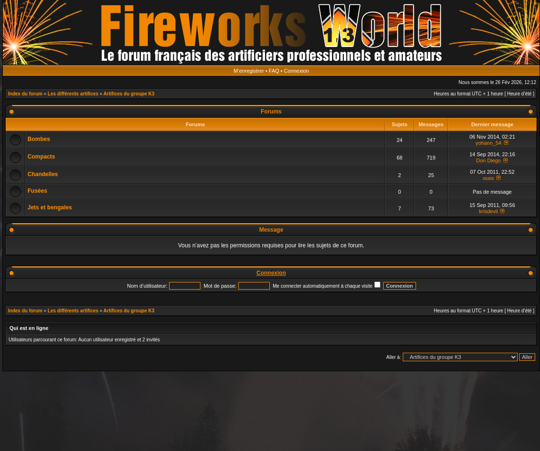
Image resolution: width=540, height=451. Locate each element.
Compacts (41, 156)
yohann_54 (488, 143)
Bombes (39, 139)
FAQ (274, 71)
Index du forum (25, 93)
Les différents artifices (72, 93)
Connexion (296, 71)
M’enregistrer (249, 71)
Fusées (37, 191)
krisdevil (488, 211)
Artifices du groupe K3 (129, 93)
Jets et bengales (50, 207)
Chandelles (43, 174)
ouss (488, 178)
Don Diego (488, 160)
